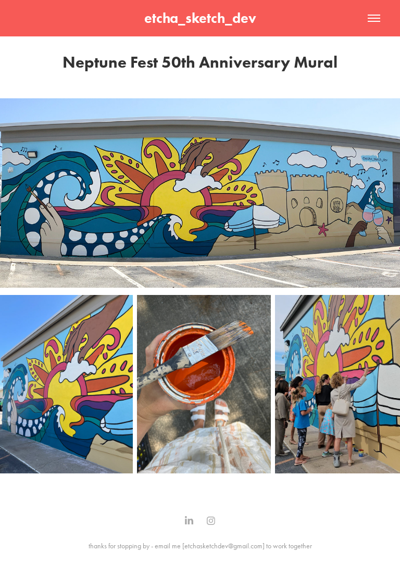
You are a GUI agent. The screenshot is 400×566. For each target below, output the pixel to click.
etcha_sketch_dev (200, 18)
